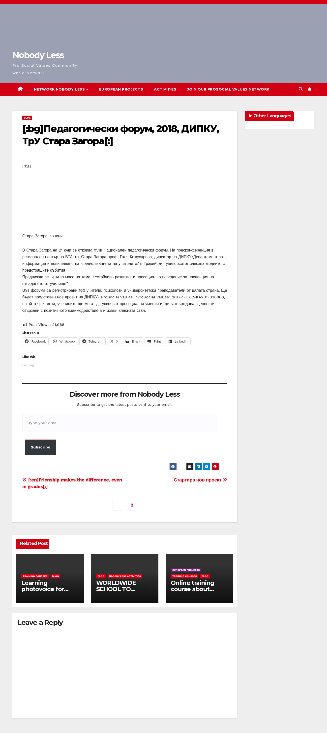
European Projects (121, 89)
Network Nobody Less (60, 89)
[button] (301, 89)
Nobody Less (38, 55)
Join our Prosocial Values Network (228, 89)
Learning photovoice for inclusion (42, 589)
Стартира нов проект (200, 480)
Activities (165, 89)
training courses (35, 576)
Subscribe (40, 447)
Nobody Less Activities (125, 576)
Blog (27, 117)
